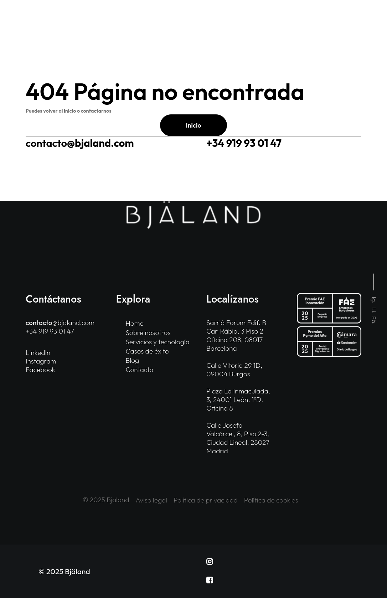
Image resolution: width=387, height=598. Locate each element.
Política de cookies (271, 500)
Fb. (374, 320)
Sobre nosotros (148, 332)
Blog (132, 360)
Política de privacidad (206, 500)
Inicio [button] (193, 125)
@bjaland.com (80, 143)
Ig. (374, 300)
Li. (374, 310)
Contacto (140, 369)
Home (135, 323)
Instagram (41, 361)
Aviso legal (151, 500)
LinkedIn (38, 352)
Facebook (40, 369)
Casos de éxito (147, 351)
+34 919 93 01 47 (244, 143)
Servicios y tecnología (158, 341)
